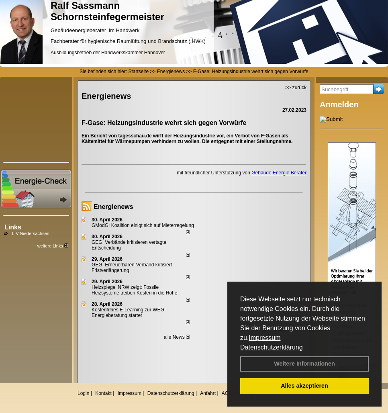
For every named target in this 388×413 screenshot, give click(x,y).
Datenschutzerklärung (271, 347)
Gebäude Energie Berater (278, 173)
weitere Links (52, 245)
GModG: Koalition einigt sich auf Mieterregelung (143, 225)
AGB (227, 393)
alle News (177, 337)
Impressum (264, 337)
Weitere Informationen (304, 363)
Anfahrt (208, 393)
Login (83, 393)
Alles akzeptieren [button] (304, 385)
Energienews (113, 206)
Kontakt (103, 393)
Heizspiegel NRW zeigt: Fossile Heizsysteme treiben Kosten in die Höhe (134, 290)
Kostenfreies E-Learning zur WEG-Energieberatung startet (129, 312)
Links (12, 227)
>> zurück (295, 87)
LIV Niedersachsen (30, 233)
